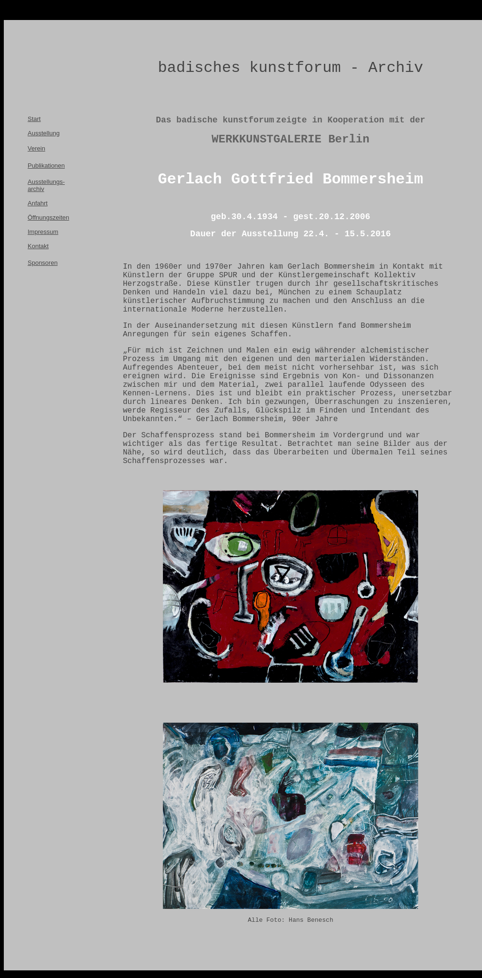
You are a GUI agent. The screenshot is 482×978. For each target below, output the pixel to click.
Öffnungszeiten (48, 217)
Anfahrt (38, 203)
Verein (36, 148)
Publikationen (46, 165)
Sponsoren (43, 262)
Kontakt (38, 246)
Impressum (43, 231)
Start (34, 118)
